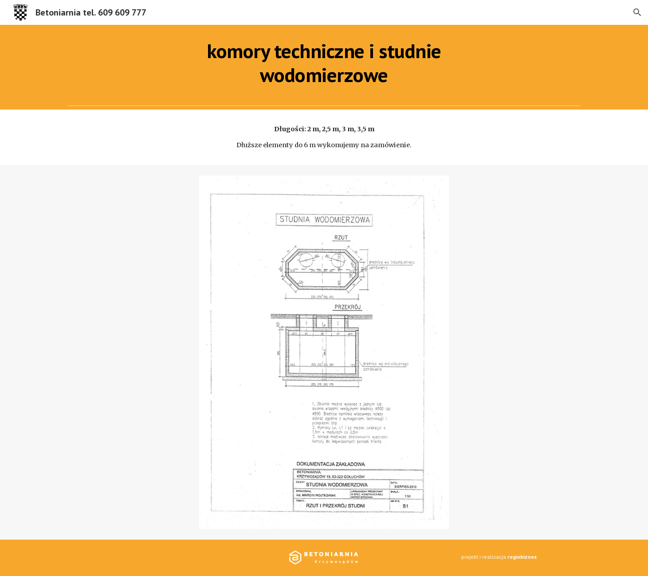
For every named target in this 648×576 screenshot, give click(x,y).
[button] (637, 12)
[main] (324, 63)
